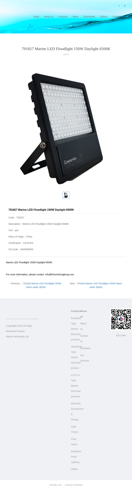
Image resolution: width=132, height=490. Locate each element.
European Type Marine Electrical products (76, 329)
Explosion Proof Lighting (76, 456)
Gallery (103, 16)
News (75, 16)
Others (74, 469)
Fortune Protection (74, 485)
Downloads (89, 16)
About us (48, 16)
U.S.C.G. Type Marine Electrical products (75, 386)
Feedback (85, 348)
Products (63, 16)
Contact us (118, 16)
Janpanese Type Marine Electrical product (76, 357)
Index (36, 16)
